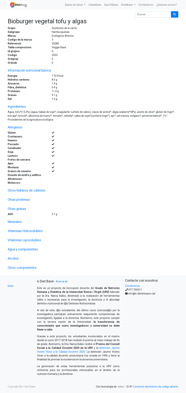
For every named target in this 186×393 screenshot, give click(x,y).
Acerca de (62, 281)
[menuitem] (95, 4)
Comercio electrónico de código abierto (155, 386)
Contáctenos (132, 285)
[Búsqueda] (174, 14)
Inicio (11, 285)
